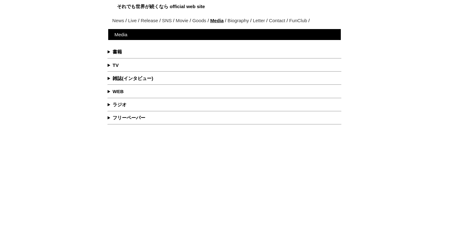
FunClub (298, 20)
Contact (277, 20)
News (118, 20)
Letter (259, 20)
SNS (167, 20)
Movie (182, 20)
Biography (238, 20)
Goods (199, 20)
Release (149, 20)
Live (132, 20)
